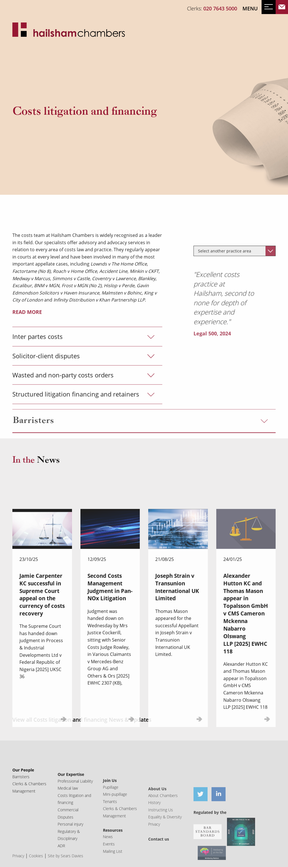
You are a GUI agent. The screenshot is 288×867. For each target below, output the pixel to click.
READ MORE (27, 374)
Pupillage (110, 823)
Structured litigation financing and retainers (75, 457)
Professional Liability (75, 808)
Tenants (110, 838)
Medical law (68, 815)
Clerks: (212, 8)
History (154, 846)
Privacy (18, 864)
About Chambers (163, 839)
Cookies (36, 864)
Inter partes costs (37, 399)
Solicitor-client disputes (46, 418)
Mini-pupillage (115, 830)
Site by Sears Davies (65, 864)
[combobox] (235, 334)
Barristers (33, 432)
